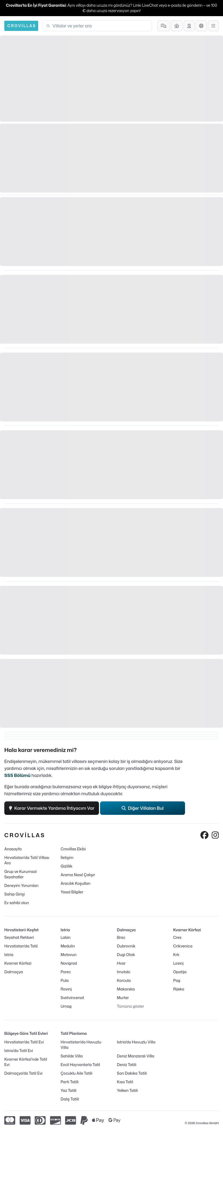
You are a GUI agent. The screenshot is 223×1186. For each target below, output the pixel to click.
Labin (65, 937)
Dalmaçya (13, 971)
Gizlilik (66, 866)
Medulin (68, 946)
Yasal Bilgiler (72, 891)
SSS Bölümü (17, 775)
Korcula (124, 980)
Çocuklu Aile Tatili (76, 1073)
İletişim (67, 857)
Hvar (121, 963)
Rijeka (178, 989)
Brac (121, 937)
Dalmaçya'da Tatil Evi (23, 1073)
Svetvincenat (72, 997)
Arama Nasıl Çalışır (78, 874)
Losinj (178, 963)
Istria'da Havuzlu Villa (136, 1042)
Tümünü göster (130, 1006)
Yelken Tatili (127, 1090)
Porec (66, 971)
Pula (65, 980)
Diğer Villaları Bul (143, 808)
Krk (176, 954)
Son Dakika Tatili (132, 1073)
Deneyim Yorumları (21, 885)
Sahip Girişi (14, 894)
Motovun (68, 954)
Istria (8, 954)
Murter (123, 997)
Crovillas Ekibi (73, 848)
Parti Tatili (70, 1081)
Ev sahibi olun (16, 902)
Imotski (123, 971)
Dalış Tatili (70, 1099)
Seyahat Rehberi (19, 937)
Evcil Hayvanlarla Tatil (80, 1064)
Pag (176, 980)
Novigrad (69, 963)
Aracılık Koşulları (75, 883)
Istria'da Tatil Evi (18, 1050)
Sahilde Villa (72, 1056)
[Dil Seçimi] (201, 25)
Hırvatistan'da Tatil (21, 946)
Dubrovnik (126, 946)
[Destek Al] (189, 25)
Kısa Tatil (125, 1081)
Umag (66, 1006)
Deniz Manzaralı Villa (135, 1056)
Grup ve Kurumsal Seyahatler (20, 874)
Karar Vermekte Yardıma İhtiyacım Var (51, 808)
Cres (177, 937)
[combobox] (100, 25)
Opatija (180, 971)
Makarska (126, 989)
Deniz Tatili (126, 1064)
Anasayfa (13, 848)
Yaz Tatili (68, 1090)
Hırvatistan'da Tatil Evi (24, 1042)
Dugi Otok (126, 954)
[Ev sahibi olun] (177, 25)
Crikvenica (182, 946)
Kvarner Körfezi (17, 963)
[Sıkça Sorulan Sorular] (163, 25)
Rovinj (66, 989)
